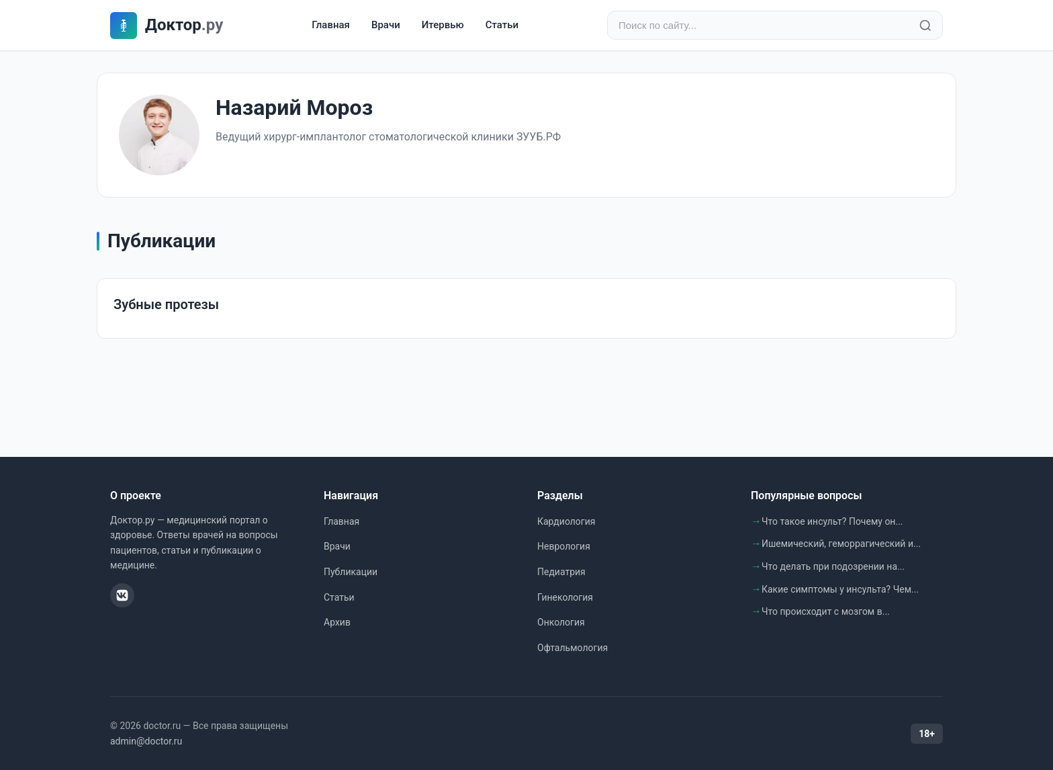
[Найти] (925, 25)
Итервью (443, 25)
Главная (331, 25)
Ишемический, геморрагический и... (841, 543)
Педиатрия (561, 571)
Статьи (502, 25)
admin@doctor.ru (146, 741)
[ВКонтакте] (122, 595)
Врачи (385, 25)
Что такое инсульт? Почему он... (832, 521)
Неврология (563, 546)
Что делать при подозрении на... (833, 566)
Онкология (561, 622)
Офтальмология (572, 647)
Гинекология (565, 597)
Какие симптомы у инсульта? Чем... (840, 589)
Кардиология (566, 521)
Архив (337, 622)
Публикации (350, 571)
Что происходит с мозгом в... (826, 611)
